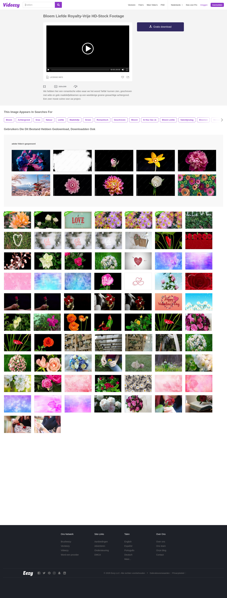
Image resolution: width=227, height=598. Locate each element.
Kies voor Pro (191, 5)
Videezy (65, 550)
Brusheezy (66, 541)
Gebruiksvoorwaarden (160, 573)
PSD (163, 5)
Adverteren (99, 546)
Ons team (161, 546)
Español (128, 546)
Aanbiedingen (101, 541)
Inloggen (203, 5)
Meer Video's (152, 5)
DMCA (97, 554)
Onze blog (161, 550)
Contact (160, 554)
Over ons (160, 541)
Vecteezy (65, 546)
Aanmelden (217, 5)
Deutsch (128, 554)
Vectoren (131, 5)
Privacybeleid (178, 573)
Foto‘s (141, 5)
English (128, 541)
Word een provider (70, 554)
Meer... (127, 559)
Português (129, 550)
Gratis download (162, 26)
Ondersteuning (101, 550)
